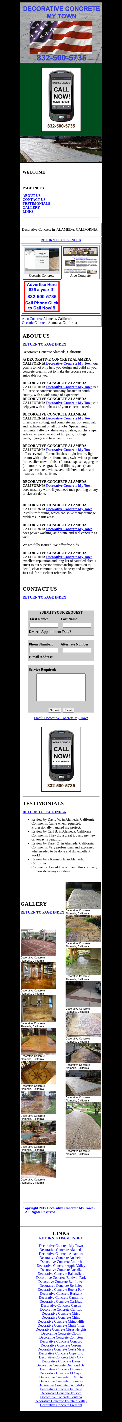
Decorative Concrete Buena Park (61, 1295)
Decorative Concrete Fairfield (61, 1394)
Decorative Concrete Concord (61, 1347)
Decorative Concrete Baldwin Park (61, 1283)
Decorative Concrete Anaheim (61, 1263)
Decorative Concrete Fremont (61, 1410)
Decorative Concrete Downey (61, 1374)
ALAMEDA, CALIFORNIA (76, 229)
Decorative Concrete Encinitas (61, 1386)
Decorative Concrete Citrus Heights (61, 1335)
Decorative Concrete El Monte (61, 1382)
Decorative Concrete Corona (61, 1350)
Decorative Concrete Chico (61, 1319)
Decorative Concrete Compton (61, 1343)
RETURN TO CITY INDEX (61, 240)
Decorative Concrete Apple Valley (61, 1271)
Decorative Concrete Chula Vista (61, 1331)
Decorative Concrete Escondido (61, 1390)
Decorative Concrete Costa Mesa (61, 1354)
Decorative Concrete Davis (61, 1366)
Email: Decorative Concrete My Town (61, 723)
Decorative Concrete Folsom (61, 1398)
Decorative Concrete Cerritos (61, 1315)
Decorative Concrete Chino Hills (61, 1327)
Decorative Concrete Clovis (61, 1339)
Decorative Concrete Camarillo (61, 1303)
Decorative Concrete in (38, 229)
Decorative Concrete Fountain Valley (61, 1406)
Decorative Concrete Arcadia (61, 1275)
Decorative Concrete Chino (61, 1323)
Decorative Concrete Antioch (61, 1267)
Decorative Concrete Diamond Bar (61, 1370)
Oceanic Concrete (34, 323)
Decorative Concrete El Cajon (61, 1378)
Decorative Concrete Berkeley (61, 1291)
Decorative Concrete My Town (69, 363)
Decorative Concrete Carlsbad (61, 1307)
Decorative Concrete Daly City (61, 1362)
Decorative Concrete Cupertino (61, 1358)
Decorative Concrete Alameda (61, 1255)
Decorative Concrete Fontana (61, 1402)
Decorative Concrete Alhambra (61, 1259)
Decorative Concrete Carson (61, 1311)
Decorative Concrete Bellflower (61, 1287)
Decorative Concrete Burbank (61, 1299)
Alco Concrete (32, 319)
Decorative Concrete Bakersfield (61, 1279)
